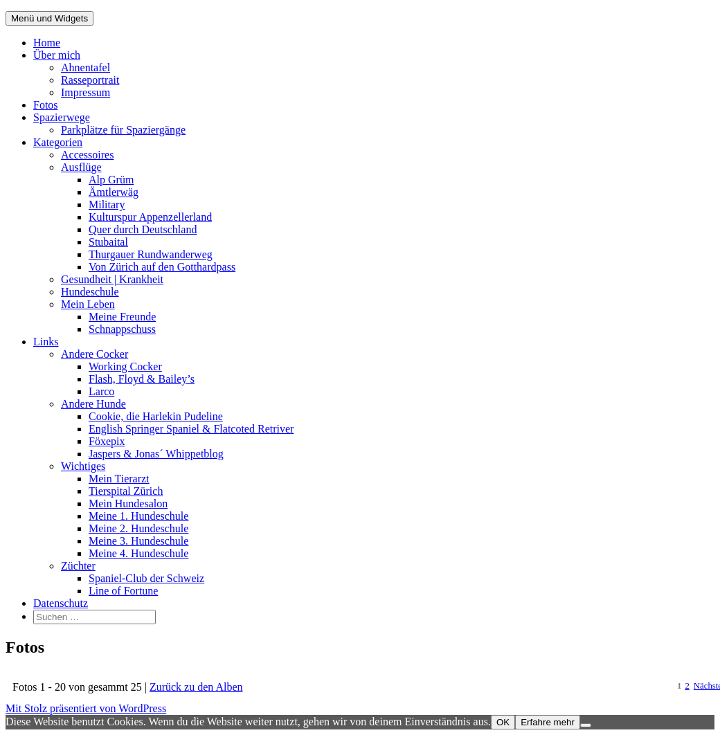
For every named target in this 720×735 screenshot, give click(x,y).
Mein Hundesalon (128, 503)
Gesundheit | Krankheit (112, 279)
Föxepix (107, 441)
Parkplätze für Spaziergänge (123, 130)
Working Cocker (125, 366)
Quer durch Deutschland (143, 229)
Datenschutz (60, 603)
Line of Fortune (123, 591)
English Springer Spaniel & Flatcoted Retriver (191, 429)
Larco (101, 391)
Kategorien (57, 142)
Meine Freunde (122, 317)
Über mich (56, 55)
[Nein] (585, 725)
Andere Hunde (93, 404)
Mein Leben (88, 304)
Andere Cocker (94, 354)
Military (107, 204)
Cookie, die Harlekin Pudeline (156, 416)
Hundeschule (90, 292)
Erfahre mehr (548, 722)
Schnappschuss (122, 329)
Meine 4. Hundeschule (138, 553)
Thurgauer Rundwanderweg (151, 254)
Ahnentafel (85, 67)
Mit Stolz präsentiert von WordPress (86, 708)
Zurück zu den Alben (196, 687)
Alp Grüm (111, 179)
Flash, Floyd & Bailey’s (142, 379)
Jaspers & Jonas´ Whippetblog (156, 454)
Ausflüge (81, 167)
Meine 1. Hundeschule (138, 516)
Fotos (45, 105)
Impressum (85, 92)
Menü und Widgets (49, 18)
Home (46, 42)
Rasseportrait (90, 80)
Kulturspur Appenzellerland (150, 217)
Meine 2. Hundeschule (138, 528)
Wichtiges (83, 466)
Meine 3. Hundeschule (138, 541)
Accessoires (87, 155)
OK (503, 722)
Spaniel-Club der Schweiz (146, 578)
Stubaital (108, 242)
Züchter (78, 566)
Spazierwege (61, 117)
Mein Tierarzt (119, 478)
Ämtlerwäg (113, 192)
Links (45, 341)
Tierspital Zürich (126, 491)
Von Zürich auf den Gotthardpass (162, 267)
